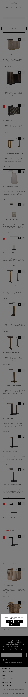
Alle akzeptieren (14, 624)
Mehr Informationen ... (14, 618)
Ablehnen (9, 621)
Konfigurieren (18, 621)
